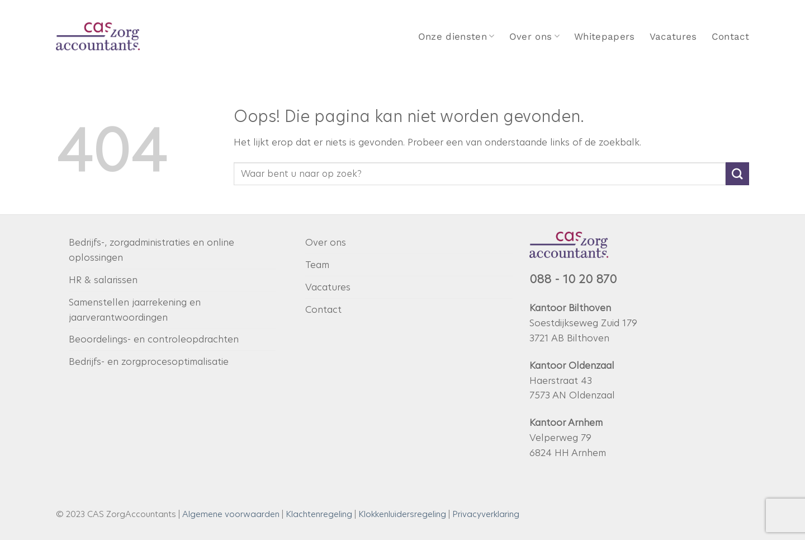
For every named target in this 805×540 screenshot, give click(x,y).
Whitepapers (604, 36)
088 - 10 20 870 (573, 279)
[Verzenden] (737, 173)
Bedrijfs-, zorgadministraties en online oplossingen (151, 250)
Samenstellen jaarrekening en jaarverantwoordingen (135, 309)
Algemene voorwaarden (231, 514)
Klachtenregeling (319, 514)
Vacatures (673, 36)
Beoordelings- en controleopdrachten (154, 339)
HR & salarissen (103, 280)
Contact (730, 36)
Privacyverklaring (485, 514)
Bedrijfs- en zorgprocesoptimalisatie (149, 361)
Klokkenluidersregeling (402, 514)
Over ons (534, 36)
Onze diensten (456, 36)
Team (317, 264)
